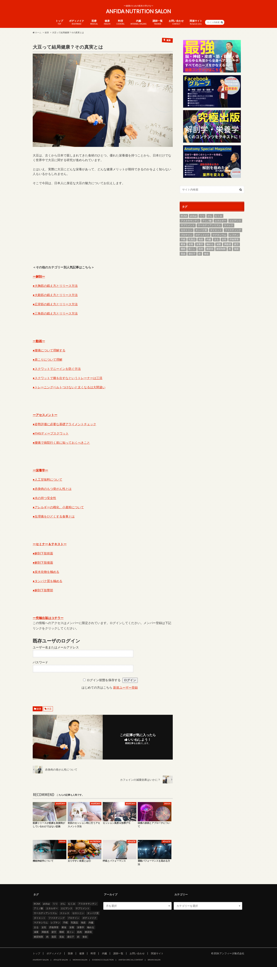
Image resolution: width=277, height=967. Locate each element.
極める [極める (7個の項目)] (209, 244)
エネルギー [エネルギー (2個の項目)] (220, 220)
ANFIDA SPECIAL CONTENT (130, 960)
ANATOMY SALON (41, 960)
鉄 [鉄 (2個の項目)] (200, 253)
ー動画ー (39, 341)
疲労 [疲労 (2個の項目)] (236, 244)
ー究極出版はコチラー (48, 618)
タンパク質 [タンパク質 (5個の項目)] (201, 230)
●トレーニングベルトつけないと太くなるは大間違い (69, 387)
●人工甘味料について (47, 479)
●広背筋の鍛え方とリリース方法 (55, 304)
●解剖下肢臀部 (43, 590)
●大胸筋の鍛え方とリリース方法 (55, 285)
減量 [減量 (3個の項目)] (218, 244)
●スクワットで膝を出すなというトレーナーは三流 (67, 378)
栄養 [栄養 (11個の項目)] (191, 244)
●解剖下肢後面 (43, 562)
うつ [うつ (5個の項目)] (202, 215)
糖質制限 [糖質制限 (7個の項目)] (221, 248)
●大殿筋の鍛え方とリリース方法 (55, 295)
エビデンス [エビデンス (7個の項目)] (235, 220)
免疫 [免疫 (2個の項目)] (201, 239)
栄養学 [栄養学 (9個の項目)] (199, 244)
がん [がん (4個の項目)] (210, 215)
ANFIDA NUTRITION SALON (138, 11)
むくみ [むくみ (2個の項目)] (218, 215)
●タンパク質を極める (47, 581)
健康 (107, 22)
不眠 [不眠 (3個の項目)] (183, 239)
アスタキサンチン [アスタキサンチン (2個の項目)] (190, 220)
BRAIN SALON (154, 960)
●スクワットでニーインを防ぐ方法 (57, 368)
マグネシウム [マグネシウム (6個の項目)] (219, 234)
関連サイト (196, 22)
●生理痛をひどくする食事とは (54, 516)
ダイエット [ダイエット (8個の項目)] (216, 230)
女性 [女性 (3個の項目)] (224, 239)
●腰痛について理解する (49, 350)
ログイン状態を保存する (104, 680)
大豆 (49, 708)
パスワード (40, 662)
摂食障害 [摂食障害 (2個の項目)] (234, 239)
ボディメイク (76, 22)
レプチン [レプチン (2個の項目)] (234, 234)
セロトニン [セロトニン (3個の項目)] (186, 230)
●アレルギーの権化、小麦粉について (58, 507)
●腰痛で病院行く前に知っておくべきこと (61, 442)
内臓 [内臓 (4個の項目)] (208, 239)
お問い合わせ (176, 22)
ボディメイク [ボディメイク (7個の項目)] (202, 234)
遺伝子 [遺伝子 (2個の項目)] (192, 253)
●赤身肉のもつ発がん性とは (52, 488)
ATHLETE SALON (60, 960)
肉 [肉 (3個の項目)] (230, 248)
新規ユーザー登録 (125, 687)
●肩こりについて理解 (47, 359)
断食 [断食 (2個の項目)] (183, 244)
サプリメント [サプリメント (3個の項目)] (188, 225)
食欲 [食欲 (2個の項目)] (206, 253)
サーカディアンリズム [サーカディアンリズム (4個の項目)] (209, 225)
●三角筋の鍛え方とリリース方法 (55, 313)
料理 (120, 22)
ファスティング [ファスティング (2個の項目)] (233, 230)
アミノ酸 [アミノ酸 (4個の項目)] (207, 220)
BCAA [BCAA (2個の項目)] (184, 215)
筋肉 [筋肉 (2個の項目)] (201, 248)
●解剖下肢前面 (43, 553)
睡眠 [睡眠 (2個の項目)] (183, 248)
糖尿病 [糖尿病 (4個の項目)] (209, 248)
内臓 (138, 22)
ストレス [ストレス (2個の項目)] (228, 225)
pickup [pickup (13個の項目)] (193, 215)
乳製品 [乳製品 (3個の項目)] (192, 239)
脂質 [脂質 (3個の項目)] (236, 248)
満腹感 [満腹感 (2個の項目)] (227, 244)
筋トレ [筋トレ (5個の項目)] (192, 248)
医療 (94, 22)
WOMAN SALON (80, 960)
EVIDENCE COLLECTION (103, 960)
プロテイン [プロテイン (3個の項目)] (186, 234)
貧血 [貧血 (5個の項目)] (183, 253)
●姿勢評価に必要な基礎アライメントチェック (64, 424)
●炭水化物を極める (46, 571)
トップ (59, 22)
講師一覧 (158, 22)
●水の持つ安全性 (44, 498)
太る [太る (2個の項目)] (216, 239)
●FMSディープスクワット (51, 433)
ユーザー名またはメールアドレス (56, 647)
